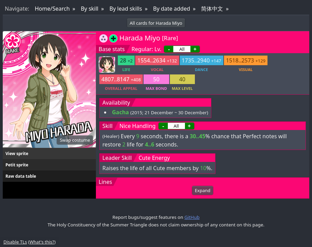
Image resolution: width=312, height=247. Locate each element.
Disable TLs (15, 242)
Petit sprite (16, 165)
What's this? (41, 242)
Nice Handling (138, 126)
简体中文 (212, 8)
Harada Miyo (139, 38)
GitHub (191, 217)
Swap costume (75, 140)
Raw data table (20, 176)
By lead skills (126, 8)
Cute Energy (154, 158)
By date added (171, 8)
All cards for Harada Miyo (156, 23)
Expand (202, 190)
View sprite (16, 153)
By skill (89, 8)
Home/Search (52, 8)
